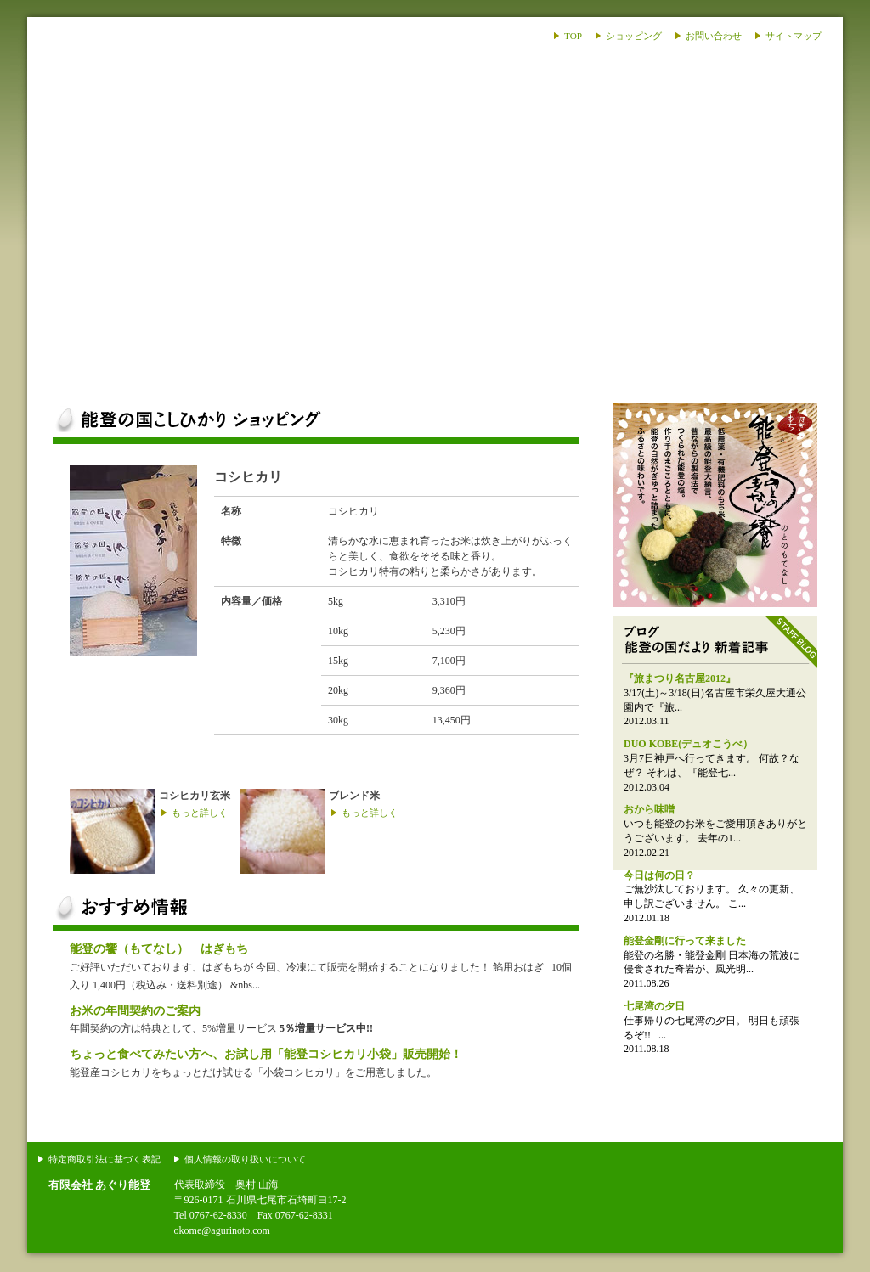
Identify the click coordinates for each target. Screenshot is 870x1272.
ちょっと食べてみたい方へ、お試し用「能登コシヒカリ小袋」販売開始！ (266, 1054)
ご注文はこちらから (512, 477)
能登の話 (435, 374)
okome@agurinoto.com (222, 1230)
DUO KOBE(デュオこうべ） (688, 744)
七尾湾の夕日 (654, 1006)
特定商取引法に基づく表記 (104, 1159)
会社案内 (761, 374)
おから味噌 (649, 809)
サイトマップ (793, 36)
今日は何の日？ (659, 875)
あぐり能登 (131, 135)
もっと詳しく (200, 813)
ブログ (598, 374)
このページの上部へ (780, 1134)
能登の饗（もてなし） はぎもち (159, 948)
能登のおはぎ (715, 505)
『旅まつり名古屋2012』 (680, 678)
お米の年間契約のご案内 (135, 1010)
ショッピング (634, 36)
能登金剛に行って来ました (685, 941)
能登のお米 (108, 374)
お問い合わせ (714, 36)
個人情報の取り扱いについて (245, 1159)
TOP (573, 36)
